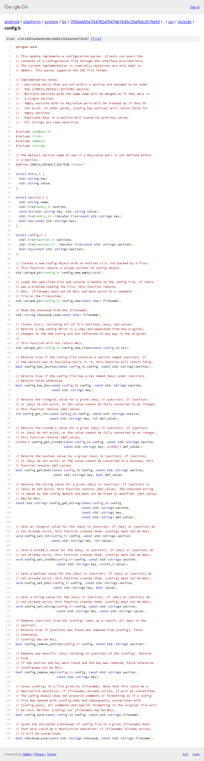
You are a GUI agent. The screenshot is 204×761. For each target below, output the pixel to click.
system (51, 21)
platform (32, 21)
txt (185, 754)
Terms (51, 754)
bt (64, 21)
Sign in (195, 7)
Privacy (39, 754)
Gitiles (27, 754)
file (96, 39)
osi (171, 21)
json (196, 754)
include (184, 21)
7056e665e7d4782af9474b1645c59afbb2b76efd (115, 21)
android (11, 21)
